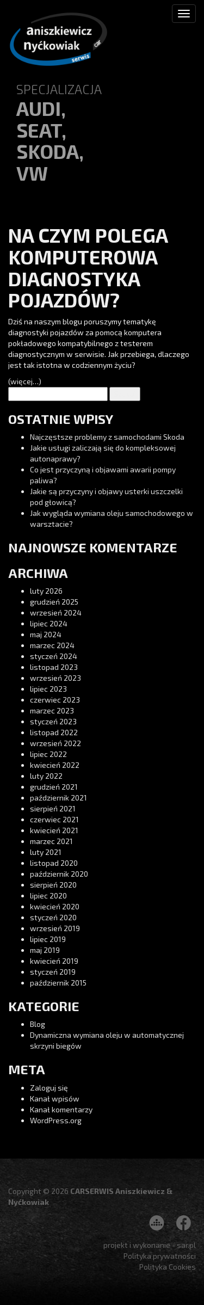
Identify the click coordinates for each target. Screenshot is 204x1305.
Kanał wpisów (54, 1098)
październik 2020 (59, 873)
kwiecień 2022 (54, 765)
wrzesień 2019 (55, 928)
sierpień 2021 (53, 808)
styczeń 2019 (53, 971)
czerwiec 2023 (55, 699)
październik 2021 (58, 797)
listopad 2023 (54, 667)
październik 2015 (58, 982)
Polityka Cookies (167, 1266)
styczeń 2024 (53, 656)
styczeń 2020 (53, 917)
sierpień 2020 (53, 884)
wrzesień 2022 (55, 743)
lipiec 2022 (48, 754)
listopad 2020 (54, 862)
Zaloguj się (49, 1087)
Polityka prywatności (159, 1255)
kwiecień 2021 (54, 830)
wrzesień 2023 (55, 677)
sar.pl (186, 1244)
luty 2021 (45, 852)
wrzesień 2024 (56, 612)
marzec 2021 (51, 841)
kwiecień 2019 (54, 960)
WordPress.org (56, 1120)
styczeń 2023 (53, 721)
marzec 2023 (52, 710)
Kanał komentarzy (61, 1109)
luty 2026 (46, 590)
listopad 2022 (54, 732)
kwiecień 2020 (54, 906)
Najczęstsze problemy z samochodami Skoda (107, 436)
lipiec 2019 (48, 939)
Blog (37, 1024)
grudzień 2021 (54, 786)
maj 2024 (45, 634)
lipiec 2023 (48, 688)
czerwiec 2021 (54, 819)
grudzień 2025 (54, 601)
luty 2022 (46, 775)
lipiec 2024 (48, 623)
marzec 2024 (52, 645)
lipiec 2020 (48, 895)
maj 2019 (45, 950)
